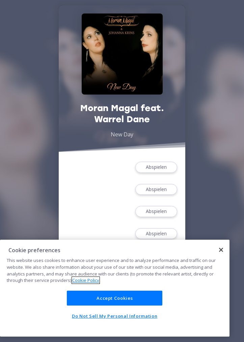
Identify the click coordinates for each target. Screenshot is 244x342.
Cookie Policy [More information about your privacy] (85, 280)
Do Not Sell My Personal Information (114, 316)
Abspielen (156, 167)
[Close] (221, 249)
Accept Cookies (115, 298)
